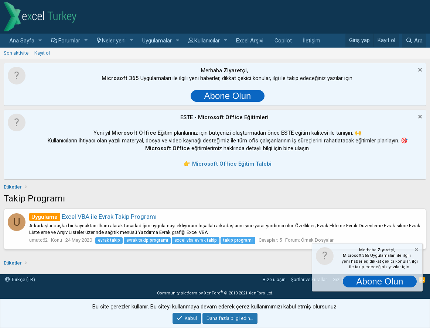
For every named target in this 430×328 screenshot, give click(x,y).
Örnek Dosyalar (317, 240)
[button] (40, 41)
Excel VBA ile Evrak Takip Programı (93, 216)
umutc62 (38, 240)
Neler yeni (114, 40)
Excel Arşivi (249, 40)
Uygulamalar (157, 40)
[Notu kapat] (419, 71)
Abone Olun (227, 96)
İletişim (311, 40)
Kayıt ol (42, 53)
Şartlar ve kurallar (309, 279)
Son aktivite (16, 53)
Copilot (283, 40)
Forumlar (69, 40)
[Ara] (414, 41)
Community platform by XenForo (215, 293)
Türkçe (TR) (20, 279)
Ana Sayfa (21, 40)
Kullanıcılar (207, 40)
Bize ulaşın (274, 279)
